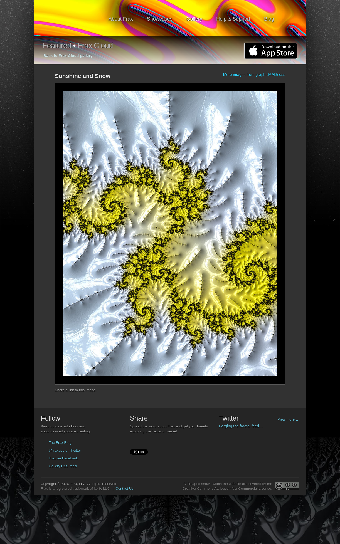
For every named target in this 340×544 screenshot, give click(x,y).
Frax (72, 18)
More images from (254, 74)
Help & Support (233, 19)
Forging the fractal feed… (241, 426)
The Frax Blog (60, 443)
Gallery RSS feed (63, 466)
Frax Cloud (95, 45)
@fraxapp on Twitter (65, 450)
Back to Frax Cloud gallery (68, 55)
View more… (288, 419)
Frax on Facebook (63, 458)
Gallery (194, 19)
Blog (269, 19)
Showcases (160, 19)
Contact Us (124, 488)
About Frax (121, 19)
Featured (56, 45)
